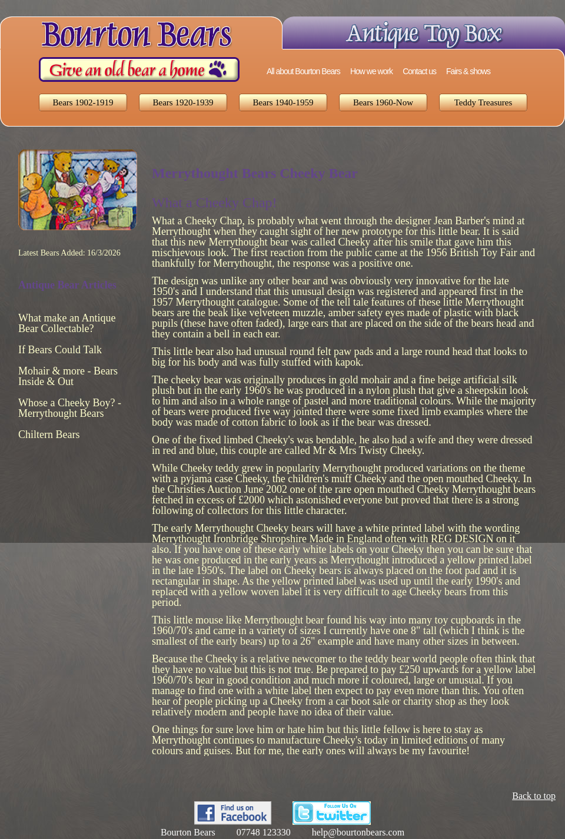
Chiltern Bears (48, 434)
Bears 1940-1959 (283, 102)
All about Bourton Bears (303, 71)
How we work (371, 71)
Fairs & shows (468, 71)
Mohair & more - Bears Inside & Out (68, 376)
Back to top (534, 796)
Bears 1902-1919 (83, 102)
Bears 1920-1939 (183, 102)
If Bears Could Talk (60, 349)
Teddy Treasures (483, 102)
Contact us (419, 71)
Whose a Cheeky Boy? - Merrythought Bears (69, 408)
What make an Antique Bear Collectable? (66, 323)
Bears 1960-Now (383, 102)
